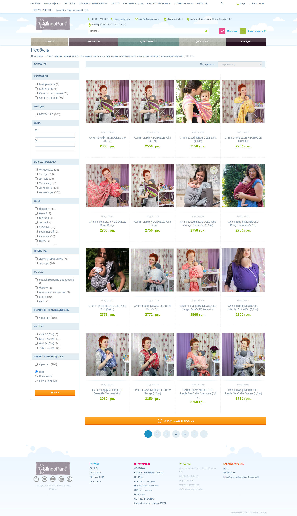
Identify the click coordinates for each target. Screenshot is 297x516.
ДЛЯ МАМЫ (95, 472)
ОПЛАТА (115, 3)
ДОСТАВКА (69, 3)
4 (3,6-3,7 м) (48, 334)
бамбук (45, 287)
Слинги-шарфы (51, 97)
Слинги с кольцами (53, 93)
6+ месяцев (49, 192)
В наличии (43, 376)
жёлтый (46, 222)
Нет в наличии (46, 380)
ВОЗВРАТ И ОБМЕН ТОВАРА (93, 3)
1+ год (46, 174)
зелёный (47, 227)
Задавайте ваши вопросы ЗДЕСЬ (72, 10)
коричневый (49, 231)
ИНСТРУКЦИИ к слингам (159, 3)
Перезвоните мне (122, 19)
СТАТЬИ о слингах (184, 3)
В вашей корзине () (257, 31)
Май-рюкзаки (49, 84)
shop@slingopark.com (148, 19)
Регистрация (258, 3)
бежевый (47, 208)
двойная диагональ (53, 258)
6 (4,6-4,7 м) (49, 343)
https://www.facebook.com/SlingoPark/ (241, 477)
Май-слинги (48, 88)
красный (47, 236)
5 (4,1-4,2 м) (49, 338)
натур (44, 240)
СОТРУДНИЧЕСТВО (42, 10)
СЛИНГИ (94, 468)
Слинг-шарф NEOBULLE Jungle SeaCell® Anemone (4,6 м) (197, 393)
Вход (242, 3)
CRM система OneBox (255, 512)
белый (45, 213)
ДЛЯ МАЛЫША (97, 477)
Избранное (232, 31)
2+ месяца (48, 183)
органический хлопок (54, 292)
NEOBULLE (49, 114)
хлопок (46, 296)
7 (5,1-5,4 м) (49, 347)
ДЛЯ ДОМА (95, 481)
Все (39, 371)
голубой (46, 217)
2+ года (46, 178)
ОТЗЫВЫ (35, 3)
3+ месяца (49, 187)
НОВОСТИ (202, 3)
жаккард (47, 263)
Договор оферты (52, 3)
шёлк (44, 301)
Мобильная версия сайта (191, 489)
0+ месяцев (49, 169)
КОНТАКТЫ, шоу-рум (133, 3)
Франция (48, 317)
